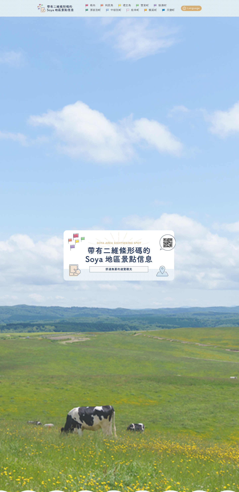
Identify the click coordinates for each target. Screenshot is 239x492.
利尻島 (109, 5)
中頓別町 (116, 10)
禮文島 (127, 5)
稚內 (93, 5)
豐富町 (145, 5)
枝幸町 (135, 10)
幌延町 (153, 10)
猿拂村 (163, 5)
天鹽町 (171, 10)
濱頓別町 (95, 10)
